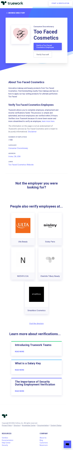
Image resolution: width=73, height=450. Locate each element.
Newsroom (44, 445)
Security (5, 445)
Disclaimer (32, 132)
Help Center (6, 443)
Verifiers (5, 438)
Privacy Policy (7, 425)
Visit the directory (36, 323)
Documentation (43, 425)
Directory (17, 425)
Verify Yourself (42, 55)
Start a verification (60, 3)
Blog (41, 440)
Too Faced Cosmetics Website (21, 165)
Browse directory (15, 13)
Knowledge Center (29, 425)
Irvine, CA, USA (14, 156)
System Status (55, 425)
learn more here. (48, 121)
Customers (44, 443)
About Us (43, 438)
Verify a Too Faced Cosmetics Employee (45, 46)
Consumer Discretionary (18, 148)
